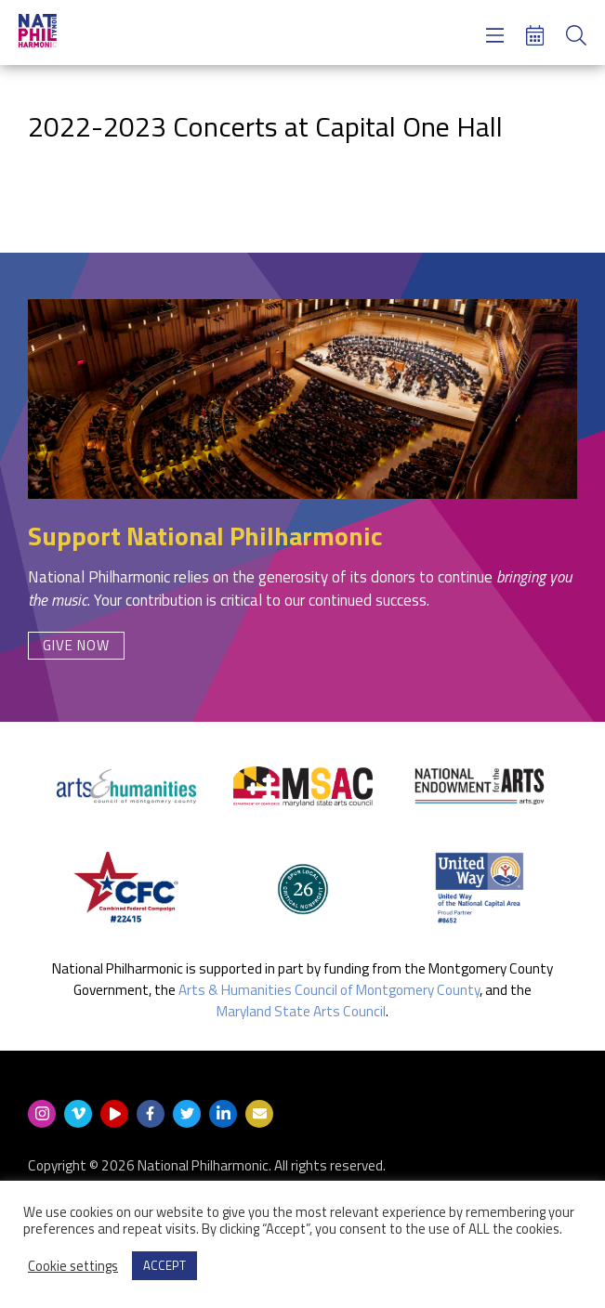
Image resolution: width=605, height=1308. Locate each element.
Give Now (76, 645)
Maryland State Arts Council (301, 1011)
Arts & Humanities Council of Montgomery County (329, 990)
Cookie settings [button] (73, 1266)
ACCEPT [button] (164, 1265)
